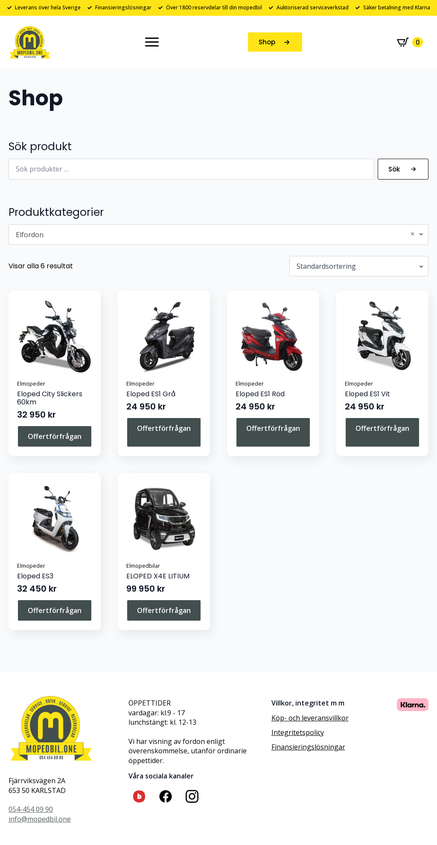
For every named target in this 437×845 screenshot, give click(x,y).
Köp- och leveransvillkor (310, 718)
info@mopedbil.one (40, 819)
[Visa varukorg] (409, 42)
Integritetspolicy (297, 732)
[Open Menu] (152, 42)
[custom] (139, 796)
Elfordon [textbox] (215, 234)
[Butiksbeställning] (358, 266)
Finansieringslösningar (308, 747)
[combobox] (218, 234)
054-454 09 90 (31, 809)
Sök (394, 169)
